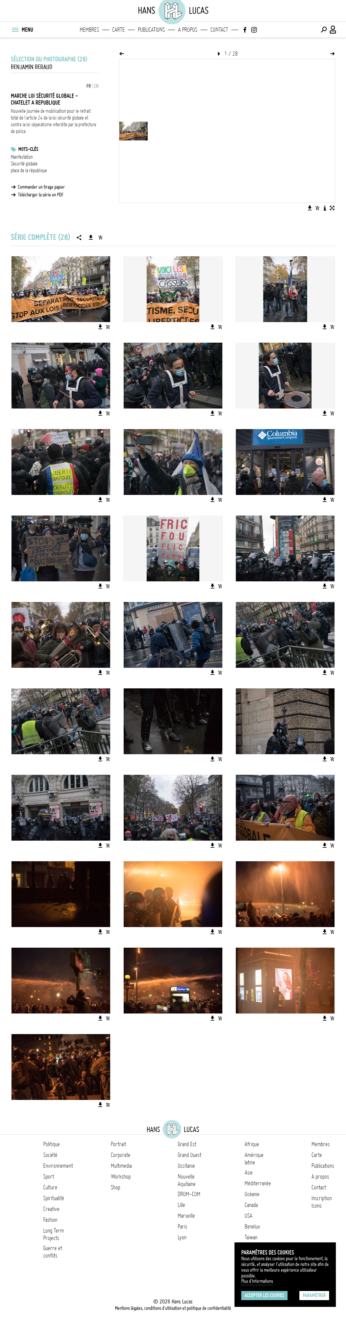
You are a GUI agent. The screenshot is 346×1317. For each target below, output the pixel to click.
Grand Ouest (189, 1155)
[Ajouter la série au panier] (100, 237)
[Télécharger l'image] (310, 208)
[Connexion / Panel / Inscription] (333, 29)
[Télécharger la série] (91, 237)
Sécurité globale (24, 164)
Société (50, 1155)
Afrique (252, 1144)
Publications (151, 29)
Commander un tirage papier (41, 187)
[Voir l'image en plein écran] (332, 208)
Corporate (120, 1155)
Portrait (118, 1144)
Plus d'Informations (257, 1281)
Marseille (186, 1215)
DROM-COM (189, 1194)
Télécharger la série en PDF (41, 195)
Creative (51, 1209)
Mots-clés (28, 149)
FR (88, 86)
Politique (51, 1144)
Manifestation (22, 157)
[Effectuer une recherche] (323, 29)
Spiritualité (53, 1198)
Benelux (252, 1226)
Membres (89, 29)
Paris (182, 1226)
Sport (48, 1176)
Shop (115, 1187)
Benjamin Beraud (31, 67)
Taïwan (251, 1237)
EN (96, 86)
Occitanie (186, 1165)
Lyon (182, 1237)
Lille (181, 1205)
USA (248, 1215)
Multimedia (121, 1165)
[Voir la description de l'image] (325, 208)
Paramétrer (314, 1295)
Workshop (121, 1176)
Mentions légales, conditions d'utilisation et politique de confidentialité (173, 1308)
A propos (187, 29)
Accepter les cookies (264, 1295)
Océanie (252, 1194)
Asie (249, 1172)
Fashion (50, 1219)
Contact (219, 29)
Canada (251, 1205)
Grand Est (187, 1144)
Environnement (58, 1165)
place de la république (29, 170)
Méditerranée (258, 1183)
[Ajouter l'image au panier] (317, 208)
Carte (118, 29)
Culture (50, 1187)
